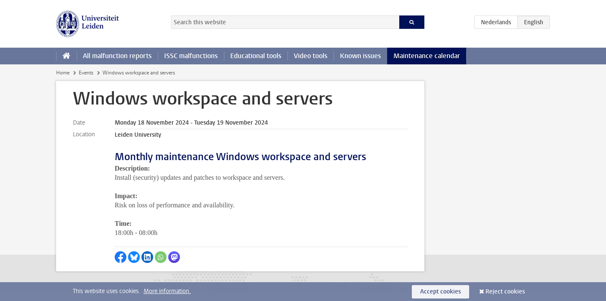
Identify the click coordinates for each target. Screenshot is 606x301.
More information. (167, 291)
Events (86, 72)
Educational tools (255, 55)
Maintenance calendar (426, 55)
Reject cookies (505, 292)
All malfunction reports (117, 55)
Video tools (310, 55)
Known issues (360, 55)
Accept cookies (440, 292)
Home (62, 72)
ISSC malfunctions (191, 55)
